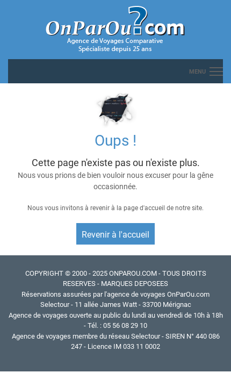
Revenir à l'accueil (115, 235)
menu (197, 71)
